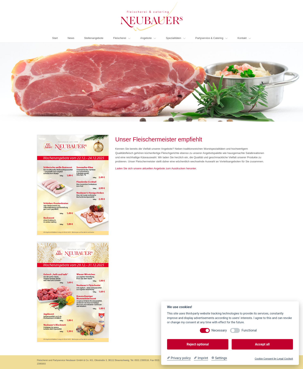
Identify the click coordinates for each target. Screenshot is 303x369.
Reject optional (198, 344)
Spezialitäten (176, 38)
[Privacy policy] (179, 358)
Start (55, 38)
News (71, 38)
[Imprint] (201, 358)
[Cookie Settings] (219, 358)
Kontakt (244, 38)
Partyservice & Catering (211, 38)
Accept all (262, 344)
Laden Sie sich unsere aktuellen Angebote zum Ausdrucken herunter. (156, 168)
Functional (249, 330)
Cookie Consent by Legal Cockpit (274, 358)
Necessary (219, 330)
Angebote (148, 38)
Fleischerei (121, 38)
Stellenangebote (93, 38)
